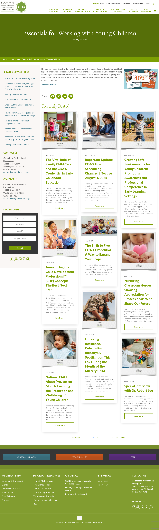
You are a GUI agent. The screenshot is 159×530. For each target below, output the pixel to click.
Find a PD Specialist (41, 484)
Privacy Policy (60, 522)
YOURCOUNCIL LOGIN (26, 457)
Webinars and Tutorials (43, 496)
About (108, 3)
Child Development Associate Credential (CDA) (78, 482)
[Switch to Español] (96, 3)
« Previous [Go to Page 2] (76, 437)
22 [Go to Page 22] (112, 437)
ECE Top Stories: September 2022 (19, 99)
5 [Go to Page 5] (102, 437)
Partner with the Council (76, 494)
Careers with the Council (12, 481)
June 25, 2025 (90, 155)
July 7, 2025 (50, 155)
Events (5, 484)
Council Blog (126, 3)
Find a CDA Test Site (42, 488)
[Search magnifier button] (154, 4)
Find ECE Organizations (43, 492)
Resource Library (137, 3)
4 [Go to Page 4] (97, 437)
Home (4, 59)
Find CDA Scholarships (43, 481)
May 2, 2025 (128, 276)
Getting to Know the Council (16, 94)
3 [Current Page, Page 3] (93, 437)
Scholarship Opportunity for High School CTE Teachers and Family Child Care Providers (19, 86)
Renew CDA (102, 481)
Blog (35, 504)
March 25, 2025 (129, 381)
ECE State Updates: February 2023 (19, 78)
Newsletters (14, 59)
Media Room (115, 3)
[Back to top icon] (79, 518)
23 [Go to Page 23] (117, 437)
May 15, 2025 (89, 241)
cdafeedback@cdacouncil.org (16, 172)
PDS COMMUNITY (79, 457)
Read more (60, 208)
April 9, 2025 (50, 372)
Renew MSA (102, 484)
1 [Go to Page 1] (84, 437)
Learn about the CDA (11, 488)
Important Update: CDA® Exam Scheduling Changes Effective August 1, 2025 (99, 169)
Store (102, 3)
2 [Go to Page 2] (88, 437)
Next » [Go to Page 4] (124, 437)
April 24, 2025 (90, 335)
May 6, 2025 (50, 263)
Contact (147, 3)
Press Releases (8, 496)
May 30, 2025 (129, 155)
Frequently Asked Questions (45, 500)
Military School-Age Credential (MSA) (78, 489)
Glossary (5, 500)
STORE (132, 457)
